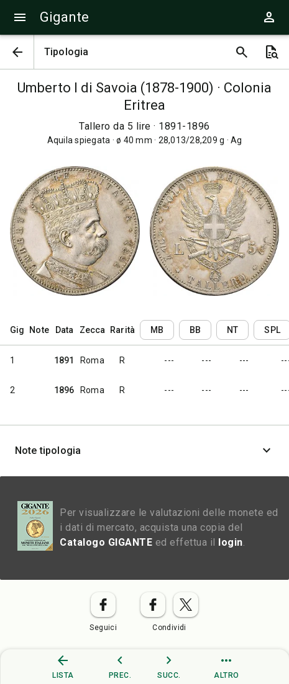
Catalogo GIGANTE (106, 542)
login (230, 542)
